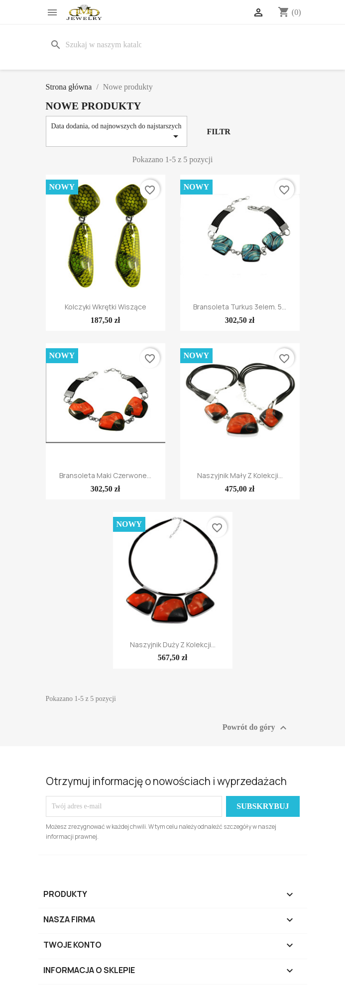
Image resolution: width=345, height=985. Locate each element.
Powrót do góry (256, 728)
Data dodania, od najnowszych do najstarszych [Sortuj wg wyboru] (116, 132)
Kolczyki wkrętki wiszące (105, 306)
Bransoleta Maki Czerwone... (105, 475)
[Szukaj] (97, 45)
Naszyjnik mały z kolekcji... (240, 475)
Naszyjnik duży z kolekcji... (173, 644)
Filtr (218, 131)
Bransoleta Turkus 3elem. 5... (239, 306)
